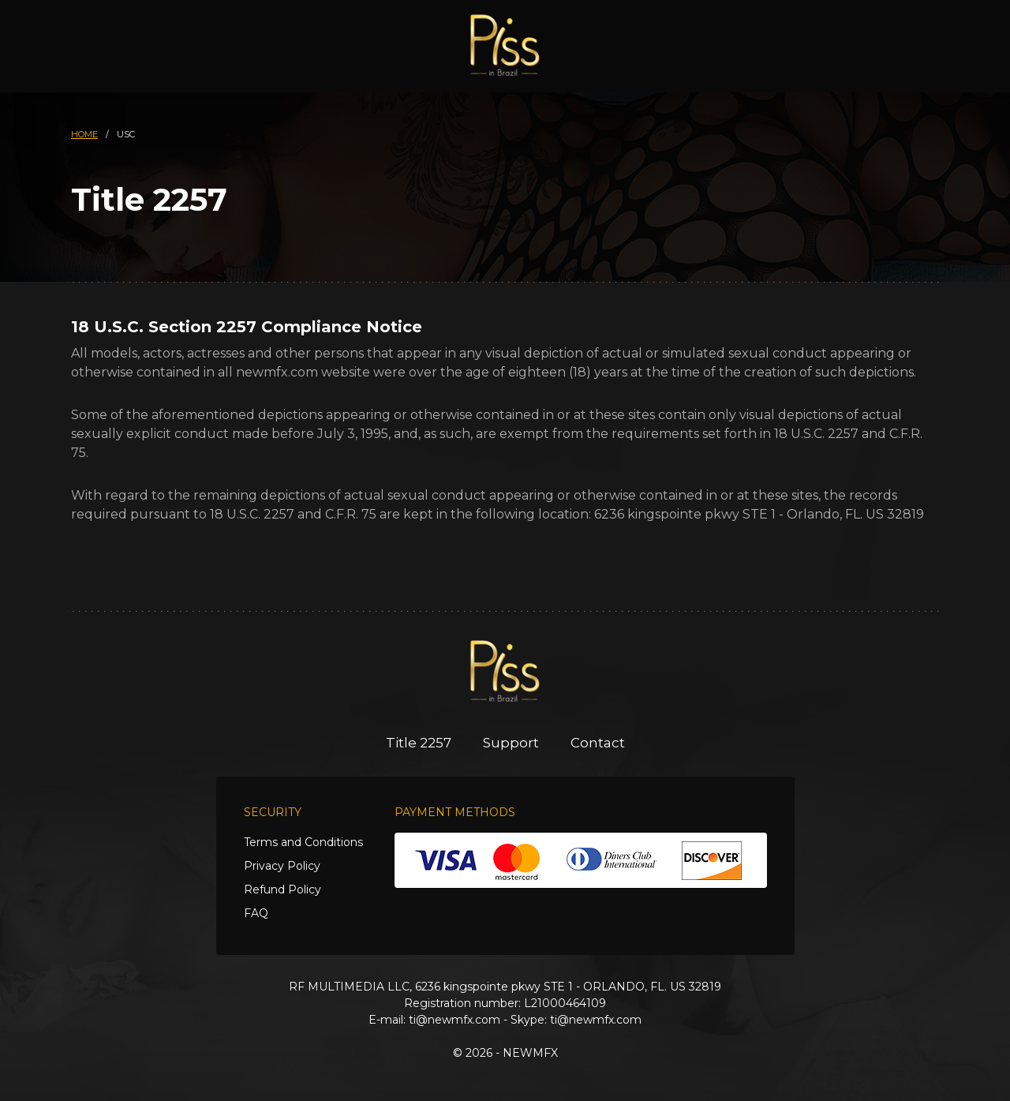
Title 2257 (418, 743)
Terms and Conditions (303, 842)
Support (511, 743)
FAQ (256, 913)
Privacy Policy (282, 866)
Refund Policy (282, 889)
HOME (84, 134)
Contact (597, 743)
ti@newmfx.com (454, 1020)
